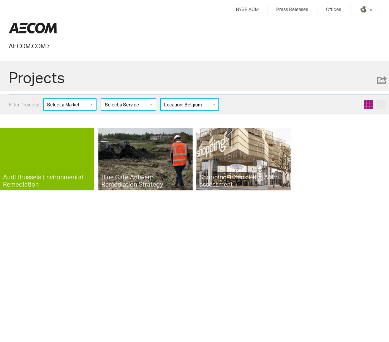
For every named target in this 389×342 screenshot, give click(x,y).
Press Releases (292, 9)
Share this (381, 80)
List (380, 104)
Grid (368, 104)
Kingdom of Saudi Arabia (33, 27)
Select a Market (63, 105)
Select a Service (122, 105)
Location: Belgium (183, 105)
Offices (333, 9)
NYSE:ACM (247, 9)
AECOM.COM (27, 46)
